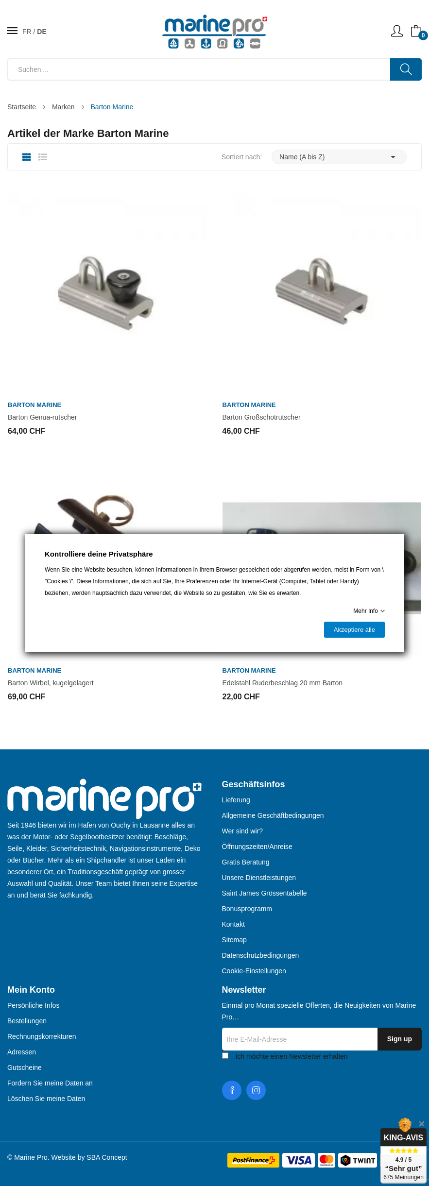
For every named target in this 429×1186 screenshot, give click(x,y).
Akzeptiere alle (354, 629)
